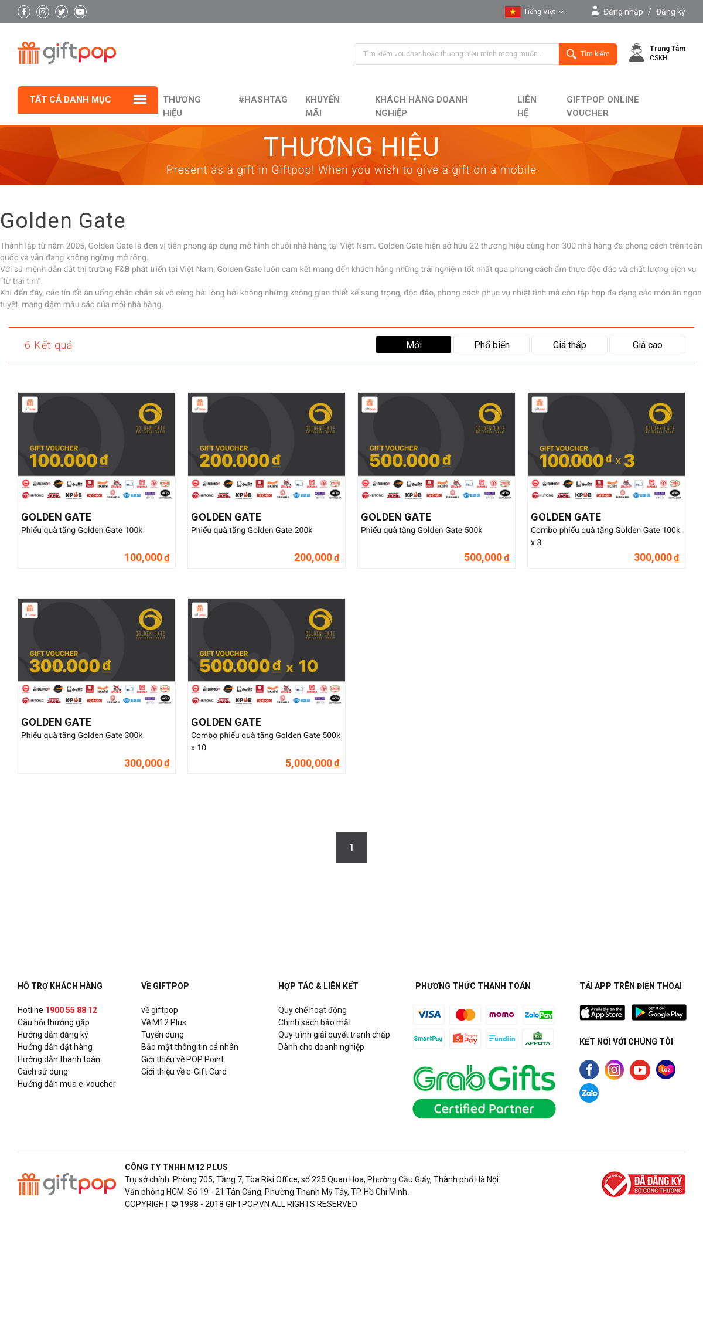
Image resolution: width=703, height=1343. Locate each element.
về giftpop (159, 1010)
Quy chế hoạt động (312, 1010)
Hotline (57, 1010)
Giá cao (648, 345)
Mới (414, 345)
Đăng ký (670, 11)
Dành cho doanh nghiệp (321, 1047)
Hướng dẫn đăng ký (53, 1034)
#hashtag (263, 99)
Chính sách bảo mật (315, 1022)
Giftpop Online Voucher (603, 106)
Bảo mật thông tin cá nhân (189, 1047)
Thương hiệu (181, 106)
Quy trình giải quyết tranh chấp (334, 1034)
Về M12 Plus (163, 1022)
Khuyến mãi (322, 106)
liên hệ (527, 106)
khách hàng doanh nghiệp (420, 106)
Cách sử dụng (43, 1071)
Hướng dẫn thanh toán (59, 1059)
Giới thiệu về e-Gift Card (184, 1071)
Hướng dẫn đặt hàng (55, 1047)
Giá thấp (569, 345)
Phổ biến (492, 345)
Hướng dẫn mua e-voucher (67, 1084)
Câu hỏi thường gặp (54, 1022)
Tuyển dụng (162, 1034)
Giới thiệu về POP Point (182, 1059)
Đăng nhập (623, 11)
